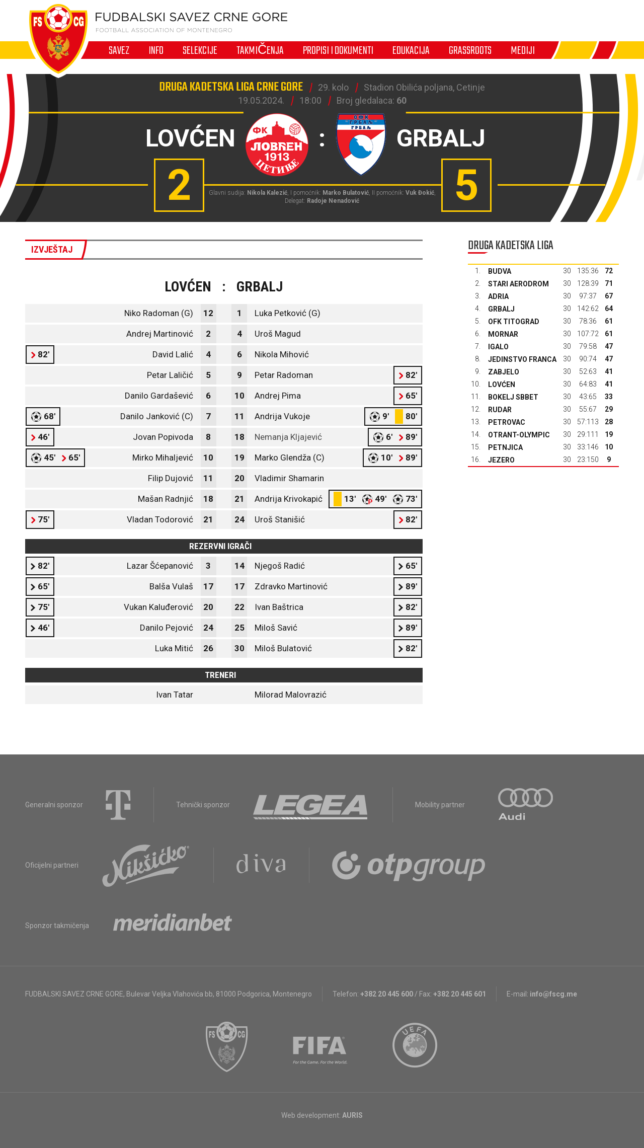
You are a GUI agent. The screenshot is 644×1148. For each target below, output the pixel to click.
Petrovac (506, 422)
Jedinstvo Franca (522, 359)
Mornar (503, 334)
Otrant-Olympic (519, 435)
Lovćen (501, 384)
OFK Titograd (513, 322)
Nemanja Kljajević (288, 437)
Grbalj (501, 309)
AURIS (352, 1115)
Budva (499, 271)
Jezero (501, 460)
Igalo (498, 347)
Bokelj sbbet (513, 397)
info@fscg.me (553, 994)
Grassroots (470, 50)
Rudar (500, 410)
